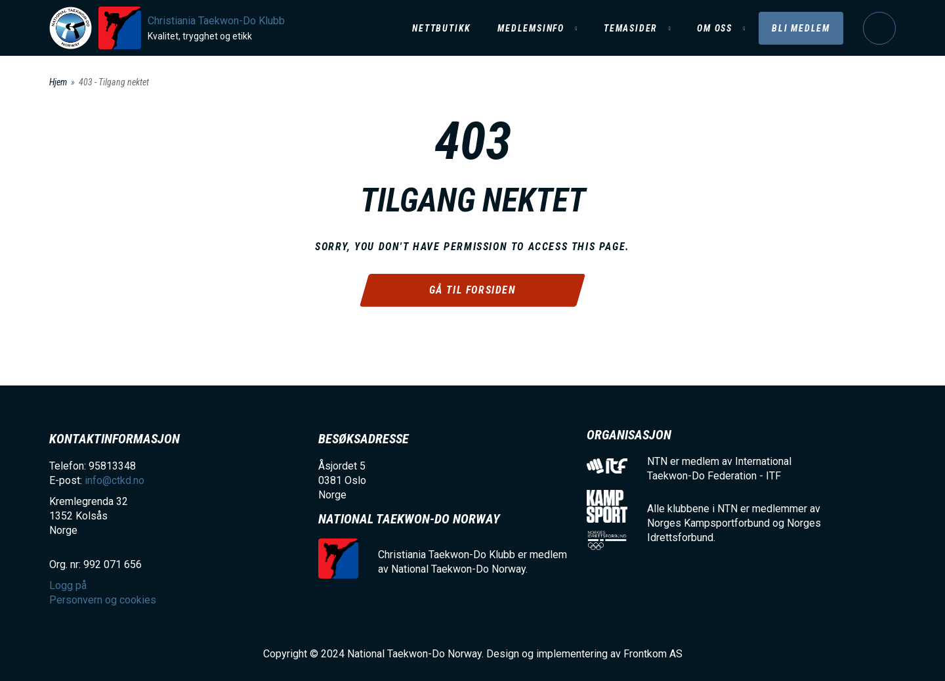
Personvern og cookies (102, 600)
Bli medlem (801, 28)
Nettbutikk (441, 28)
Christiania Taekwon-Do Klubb (216, 20)
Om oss (714, 28)
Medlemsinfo (530, 28)
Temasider (631, 28)
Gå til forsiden (472, 290)
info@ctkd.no (114, 480)
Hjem (58, 82)
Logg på (879, 28)
